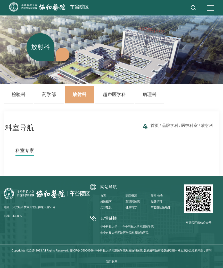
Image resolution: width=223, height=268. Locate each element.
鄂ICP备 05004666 (82, 250)
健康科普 (131, 207)
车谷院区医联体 (161, 207)
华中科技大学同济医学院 (138, 226)
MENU (210, 8)
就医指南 (106, 201)
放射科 (207, 125)
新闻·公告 (157, 195)
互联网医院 (133, 201)
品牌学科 (170, 125)
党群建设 (106, 207)
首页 (155, 125)
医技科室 (189, 125)
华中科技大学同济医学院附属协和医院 (124, 232)
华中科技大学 (108, 226)
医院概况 (131, 195)
